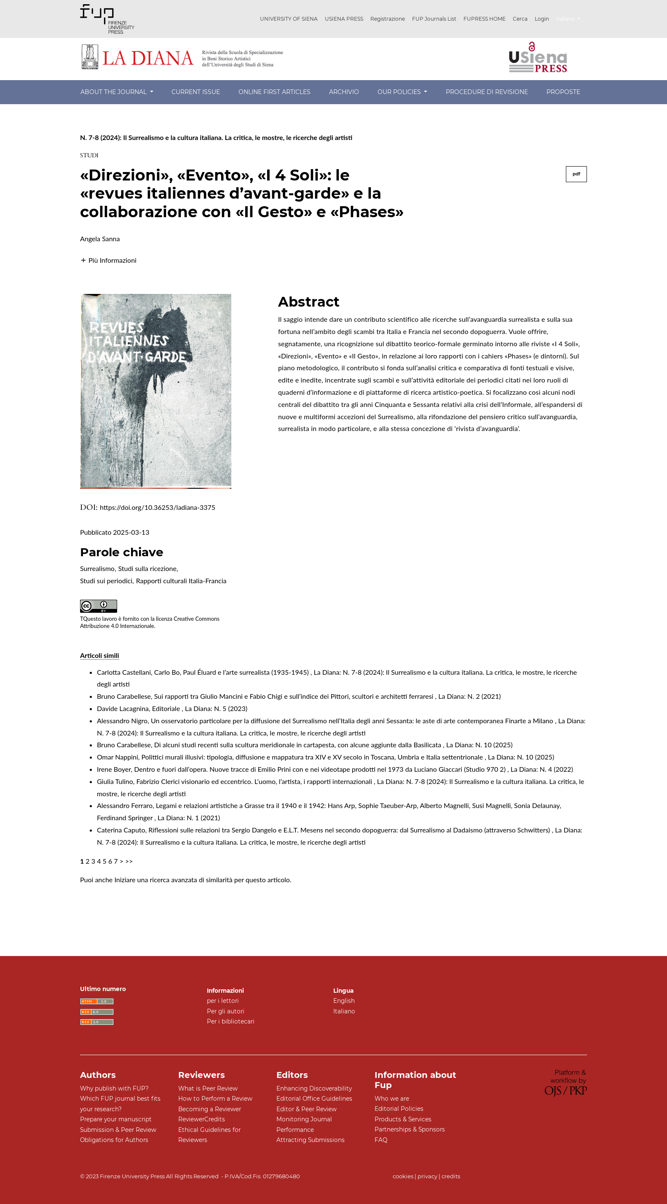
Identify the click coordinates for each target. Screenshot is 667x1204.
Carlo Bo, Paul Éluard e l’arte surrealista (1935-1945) (232, 672)
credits (451, 1176)
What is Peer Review (208, 1088)
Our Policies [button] (400, 92)
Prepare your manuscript (116, 1119)
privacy (427, 1176)
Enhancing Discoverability (314, 1088)
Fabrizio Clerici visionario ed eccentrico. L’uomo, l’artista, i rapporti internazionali (255, 781)
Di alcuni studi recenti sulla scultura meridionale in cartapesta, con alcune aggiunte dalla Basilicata (298, 745)
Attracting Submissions (310, 1140)
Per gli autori (225, 1011)
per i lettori (223, 1000)
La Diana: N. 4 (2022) (542, 769)
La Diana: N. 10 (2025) (479, 745)
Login (542, 19)
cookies (403, 1176)
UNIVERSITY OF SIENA (289, 19)
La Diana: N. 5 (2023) (216, 708)
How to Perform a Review (215, 1098)
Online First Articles (274, 92)
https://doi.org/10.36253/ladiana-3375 (157, 507)
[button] (108, 259)
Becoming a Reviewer (209, 1109)
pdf (576, 174)
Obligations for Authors (114, 1140)
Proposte (563, 92)
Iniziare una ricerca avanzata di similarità (173, 879)
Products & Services (403, 1119)
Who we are (392, 1098)
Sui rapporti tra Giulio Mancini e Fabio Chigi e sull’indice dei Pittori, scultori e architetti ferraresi (294, 696)
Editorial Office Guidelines (314, 1098)
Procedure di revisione (487, 92)
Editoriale (167, 708)
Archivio (344, 92)
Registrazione (387, 19)
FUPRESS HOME (484, 19)
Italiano (571, 18)
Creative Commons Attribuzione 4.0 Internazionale (150, 622)
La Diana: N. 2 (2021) (469, 696)
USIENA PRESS (344, 19)
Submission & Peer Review (118, 1129)
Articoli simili (99, 655)
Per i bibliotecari (230, 1021)
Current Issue (195, 92)
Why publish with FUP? (114, 1088)
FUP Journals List (434, 19)
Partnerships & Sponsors (410, 1129)
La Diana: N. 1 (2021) (189, 817)
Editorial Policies (399, 1108)
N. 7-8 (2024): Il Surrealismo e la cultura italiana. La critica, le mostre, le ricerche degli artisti (216, 137)
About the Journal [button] (114, 92)
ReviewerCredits (201, 1119)
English (344, 1000)
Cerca (520, 19)
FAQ (381, 1140)
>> (129, 861)
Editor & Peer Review (306, 1109)
